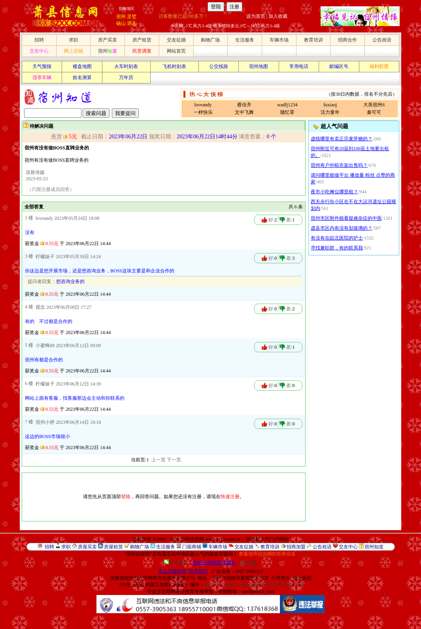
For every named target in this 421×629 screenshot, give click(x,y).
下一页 (174, 460)
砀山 (121, 23)
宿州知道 (373, 547)
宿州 (121, 16)
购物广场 (210, 40)
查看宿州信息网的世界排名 (267, 554)
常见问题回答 (172, 571)
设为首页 (255, 16)
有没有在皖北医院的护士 (337, 238)
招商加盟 (296, 547)
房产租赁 (141, 40)
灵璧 (131, 16)
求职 (73, 40)
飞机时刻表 (174, 66)
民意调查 (141, 51)
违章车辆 (41, 77)
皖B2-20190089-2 (221, 584)
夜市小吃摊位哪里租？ (334, 192)
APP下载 (248, 562)
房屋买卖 (87, 547)
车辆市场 (279, 40)
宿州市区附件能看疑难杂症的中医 (346, 218)
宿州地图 (258, 66)
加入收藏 (277, 16)
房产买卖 (107, 40)
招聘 (39, 40)
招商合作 (347, 40)
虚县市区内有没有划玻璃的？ (341, 228)
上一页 (158, 460)
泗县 (131, 23)
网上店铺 (73, 51)
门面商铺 (191, 547)
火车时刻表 (126, 66)
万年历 (126, 77)
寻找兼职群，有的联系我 (337, 248)
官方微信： (200, 562)
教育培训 (313, 40)
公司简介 (280, 578)
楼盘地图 (82, 66)
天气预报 (41, 66)
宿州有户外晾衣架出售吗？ (339, 165)
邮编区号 (338, 66)
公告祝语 (381, 40)
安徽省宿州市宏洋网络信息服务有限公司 (152, 578)
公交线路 (218, 66)
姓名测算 (82, 77)
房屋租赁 (113, 547)
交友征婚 (176, 40)
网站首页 (176, 51)
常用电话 (298, 66)
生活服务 (244, 40)
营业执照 (302, 578)
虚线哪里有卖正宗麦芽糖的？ (341, 139)
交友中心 (39, 51)
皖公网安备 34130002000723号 (273, 584)
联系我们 (198, 571)
